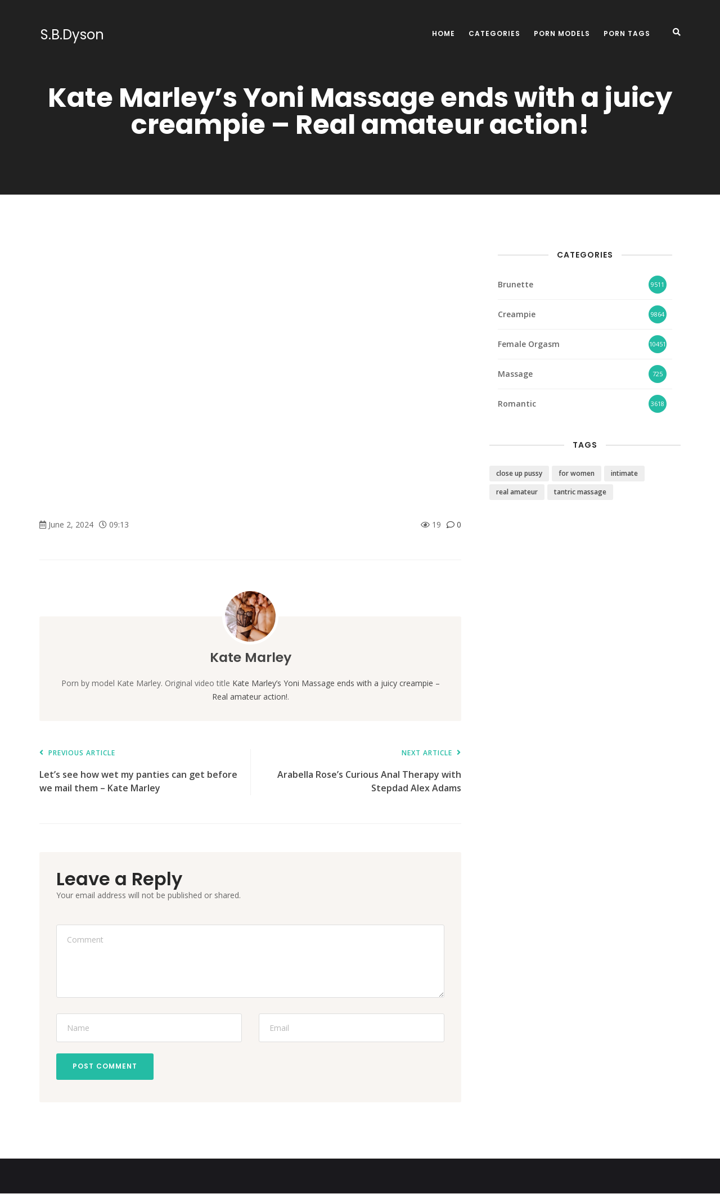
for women (577, 473)
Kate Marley (250, 657)
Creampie (517, 314)
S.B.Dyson (71, 35)
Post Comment (105, 1066)
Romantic (517, 403)
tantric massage (580, 492)
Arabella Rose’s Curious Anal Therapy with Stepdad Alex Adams (361, 772)
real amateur (517, 492)
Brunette (515, 284)
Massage (515, 373)
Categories (494, 33)
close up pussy (519, 473)
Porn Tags (627, 33)
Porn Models (562, 33)
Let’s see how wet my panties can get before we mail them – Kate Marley (139, 772)
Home (443, 33)
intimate (624, 473)
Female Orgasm (529, 344)
